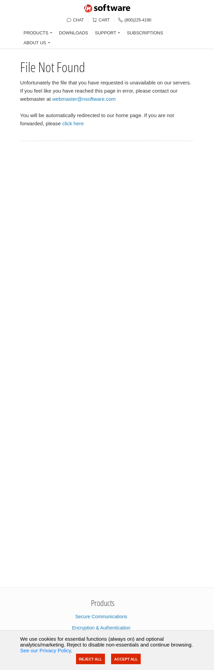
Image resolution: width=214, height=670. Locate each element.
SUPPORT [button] (106, 32)
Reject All (90, 659)
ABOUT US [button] (35, 42)
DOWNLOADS (73, 32)
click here (72, 123)
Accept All (126, 659)
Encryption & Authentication (101, 628)
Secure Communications (101, 616)
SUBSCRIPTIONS (145, 32)
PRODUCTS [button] (36, 32)
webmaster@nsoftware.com (84, 99)
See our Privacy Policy (45, 650)
